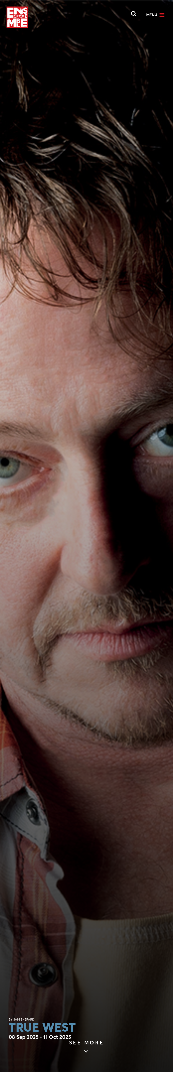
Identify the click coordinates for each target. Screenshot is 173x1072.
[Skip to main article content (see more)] (86, 1047)
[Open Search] (131, 12)
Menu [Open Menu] (151, 14)
